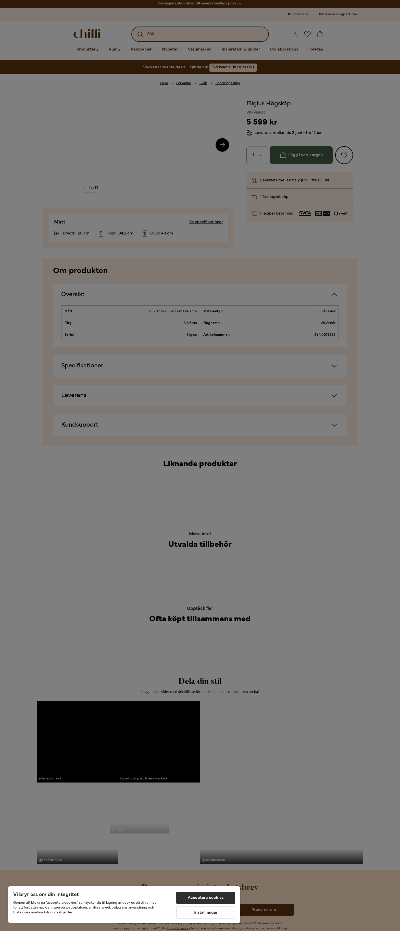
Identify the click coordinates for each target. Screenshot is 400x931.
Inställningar (206, 912)
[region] (124, 904)
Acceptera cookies (206, 898)
